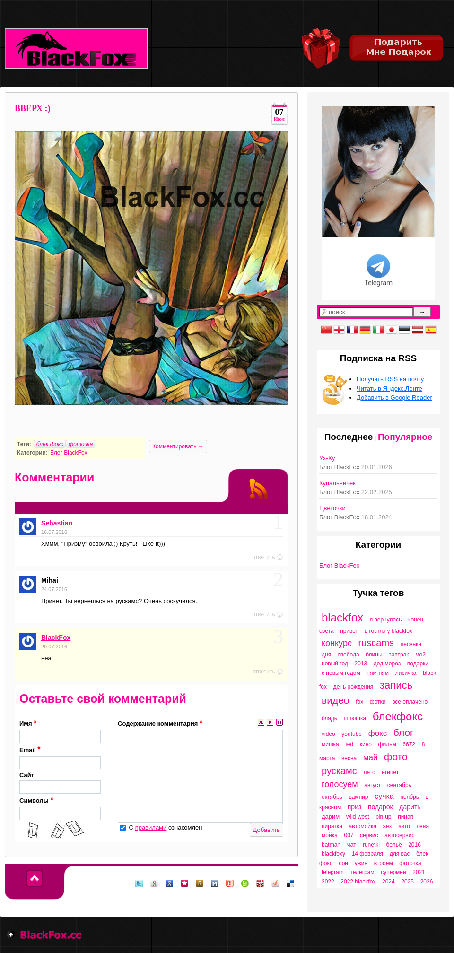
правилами (151, 827)
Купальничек (337, 483)
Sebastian (56, 523)
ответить (267, 557)
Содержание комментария (160, 723)
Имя (60, 731)
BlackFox (55, 637)
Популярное (405, 437)
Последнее (348, 437)
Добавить (266, 829)
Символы (60, 808)
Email (60, 757)
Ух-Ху (327, 458)
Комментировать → (178, 446)
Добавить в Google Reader (394, 397)
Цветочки (332, 508)
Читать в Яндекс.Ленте (389, 388)
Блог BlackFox (68, 452)
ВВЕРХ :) (33, 108)
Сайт (60, 782)
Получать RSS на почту (390, 379)
